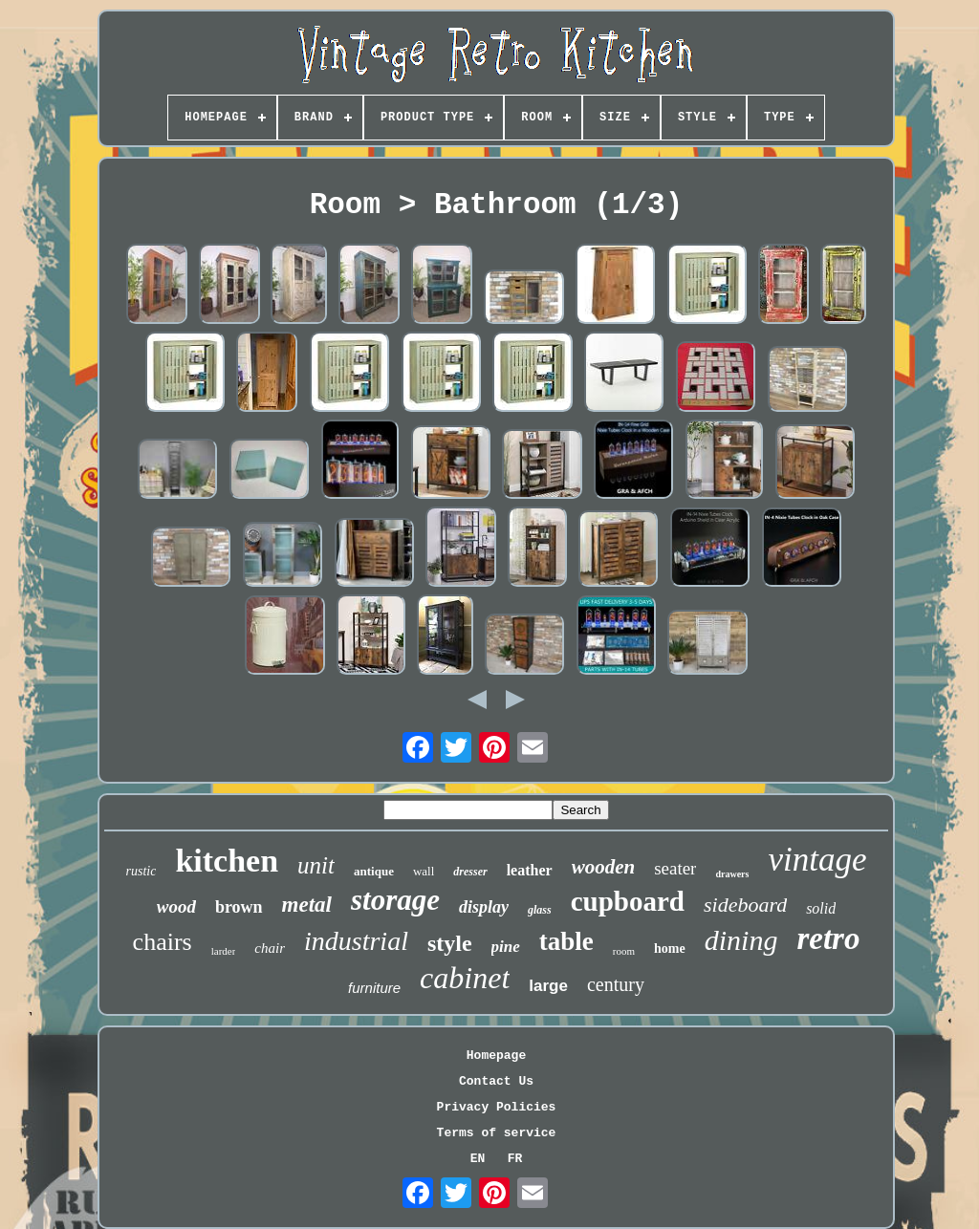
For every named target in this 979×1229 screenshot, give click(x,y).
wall (423, 871)
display (484, 906)
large (548, 986)
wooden (604, 866)
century (615, 984)
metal (307, 904)
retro (827, 938)
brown (239, 906)
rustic (141, 871)
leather (530, 870)
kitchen (226, 860)
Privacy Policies (496, 1107)
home (669, 948)
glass (540, 909)
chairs (162, 942)
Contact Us (496, 1081)
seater (675, 868)
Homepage (496, 1055)
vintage (817, 859)
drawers (732, 874)
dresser (470, 871)
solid (821, 908)
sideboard (745, 904)
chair (269, 948)
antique (374, 871)
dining (741, 940)
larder (223, 951)
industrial (356, 941)
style (449, 943)
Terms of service (496, 1133)
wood (176, 906)
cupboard (628, 901)
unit (316, 865)
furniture (374, 988)
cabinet (465, 977)
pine (505, 947)
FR (515, 1159)
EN (478, 1159)
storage (395, 899)
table (566, 941)
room (624, 951)
